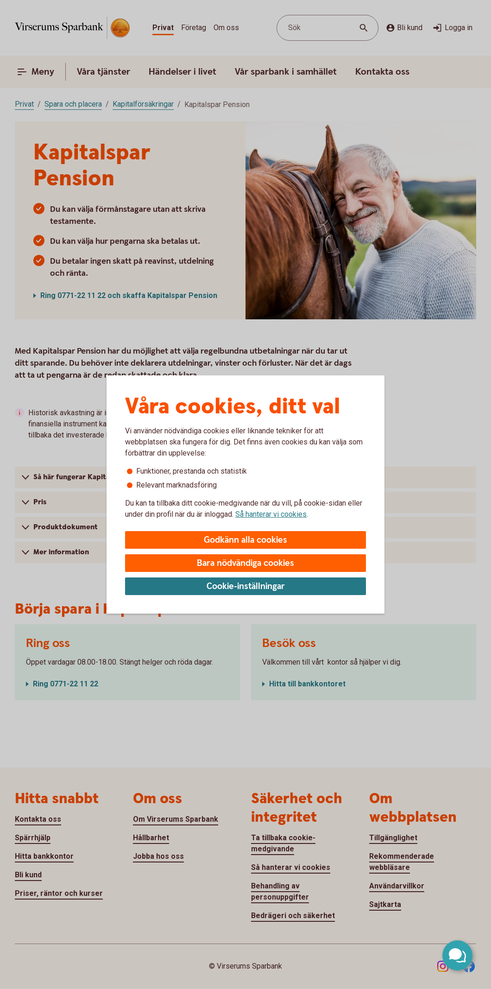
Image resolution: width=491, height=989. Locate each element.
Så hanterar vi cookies (271, 514)
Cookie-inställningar (246, 586)
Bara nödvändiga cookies (245, 563)
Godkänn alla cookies (245, 540)
